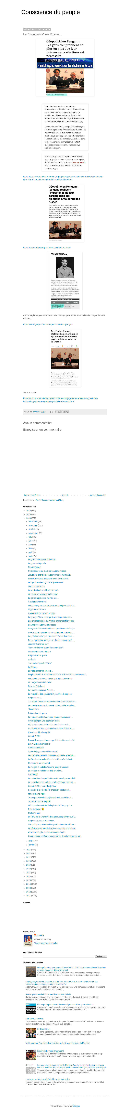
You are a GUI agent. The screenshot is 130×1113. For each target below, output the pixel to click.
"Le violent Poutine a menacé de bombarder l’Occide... (52, 702)
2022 (28, 853)
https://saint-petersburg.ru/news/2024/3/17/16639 (47, 247)
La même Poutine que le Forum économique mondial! (51, 778)
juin (30, 544)
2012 (28, 892)
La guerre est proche (37, 563)
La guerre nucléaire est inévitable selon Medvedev (48, 1079)
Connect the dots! (36, 748)
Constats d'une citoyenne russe (42, 613)
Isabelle (40, 935)
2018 (28, 869)
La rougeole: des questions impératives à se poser (50, 694)
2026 (28, 510)
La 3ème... (32, 667)
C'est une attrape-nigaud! (39, 763)
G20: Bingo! (33, 774)
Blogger (76, 1106)
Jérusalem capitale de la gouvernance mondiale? (49, 575)
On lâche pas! (34, 813)
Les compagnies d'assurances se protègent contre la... (52, 605)
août (31, 537)
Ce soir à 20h (34, 736)
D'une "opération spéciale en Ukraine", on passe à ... (51, 640)
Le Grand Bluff (43, 1029)
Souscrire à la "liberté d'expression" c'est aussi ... (49, 790)
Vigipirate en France (37, 609)
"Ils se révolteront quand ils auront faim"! (45, 648)
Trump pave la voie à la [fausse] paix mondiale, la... (50, 798)
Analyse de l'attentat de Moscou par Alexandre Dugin (51, 628)
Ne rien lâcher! (34, 567)
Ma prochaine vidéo (36, 794)
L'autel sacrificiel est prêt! (39, 732)
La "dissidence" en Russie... (40, 671)
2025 (28, 514)
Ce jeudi (31, 659)
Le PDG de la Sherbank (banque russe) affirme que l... (52, 817)
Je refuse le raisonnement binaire (42, 594)
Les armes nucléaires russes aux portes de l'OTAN (50, 678)
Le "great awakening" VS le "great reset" (45, 582)
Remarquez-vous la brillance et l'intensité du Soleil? (48, 994)
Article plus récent (32, 495)
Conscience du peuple (50, 12)
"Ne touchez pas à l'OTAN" (40, 663)
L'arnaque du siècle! (34, 1019)
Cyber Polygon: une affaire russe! (42, 751)
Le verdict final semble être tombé (43, 590)
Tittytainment (33, 709)
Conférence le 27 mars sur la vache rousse (47, 571)
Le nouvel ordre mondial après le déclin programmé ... (51, 782)
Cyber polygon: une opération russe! (44, 721)
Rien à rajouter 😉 (36, 809)
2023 (28, 849)
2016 (28, 876)
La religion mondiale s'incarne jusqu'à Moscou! (48, 767)
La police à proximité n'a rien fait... (43, 598)
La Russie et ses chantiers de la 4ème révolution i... (50, 759)
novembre (33, 525)
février (32, 841)
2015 (28, 880)
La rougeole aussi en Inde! (39, 682)
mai (30, 548)
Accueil (65, 495)
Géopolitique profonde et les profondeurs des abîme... (51, 824)
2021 (28, 857)
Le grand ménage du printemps (42, 559)
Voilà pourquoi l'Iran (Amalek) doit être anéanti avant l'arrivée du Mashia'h (58, 1043)
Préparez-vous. (34, 698)
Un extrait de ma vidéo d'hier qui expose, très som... (51, 632)
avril (31, 552)
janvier (32, 845)
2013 (28, 888)
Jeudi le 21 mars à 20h (38, 644)
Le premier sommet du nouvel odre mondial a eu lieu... (52, 705)
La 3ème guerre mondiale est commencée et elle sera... (52, 828)
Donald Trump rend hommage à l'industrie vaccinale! (51, 740)
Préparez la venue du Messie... (41, 821)
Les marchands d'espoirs (39, 744)
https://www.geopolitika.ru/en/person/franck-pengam (48, 324)
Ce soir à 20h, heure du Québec (42, 786)
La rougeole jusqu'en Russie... (41, 690)
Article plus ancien (98, 495)
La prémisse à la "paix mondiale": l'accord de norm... (51, 636)
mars (31, 556)
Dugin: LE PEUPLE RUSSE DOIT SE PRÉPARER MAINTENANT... (57, 675)
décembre (33, 521)
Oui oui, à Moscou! (36, 586)
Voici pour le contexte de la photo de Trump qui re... (50, 805)
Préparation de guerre (37, 655)
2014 (28, 884)
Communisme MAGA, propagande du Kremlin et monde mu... (55, 836)
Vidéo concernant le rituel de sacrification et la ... (49, 724)
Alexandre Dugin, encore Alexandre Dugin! (46, 832)
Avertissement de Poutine (39, 652)
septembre (34, 533)
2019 (28, 865)
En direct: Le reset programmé (50, 1051)
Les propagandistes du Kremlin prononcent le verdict (51, 621)
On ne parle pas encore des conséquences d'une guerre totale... (65, 1005)
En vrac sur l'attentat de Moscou (42, 625)
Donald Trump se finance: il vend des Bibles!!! (48, 579)
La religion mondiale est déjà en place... (45, 771)
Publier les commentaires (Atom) (50, 500)
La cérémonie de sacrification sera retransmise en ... (51, 728)
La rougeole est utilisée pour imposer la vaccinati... (50, 717)
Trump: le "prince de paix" (39, 801)
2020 (28, 861)
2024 (28, 518)
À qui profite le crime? (37, 602)
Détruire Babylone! (36, 686)
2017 (28, 873)
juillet (31, 541)
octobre (32, 529)
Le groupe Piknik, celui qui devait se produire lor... (50, 617)
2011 (28, 895)
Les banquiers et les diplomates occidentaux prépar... (51, 755)
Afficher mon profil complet (45, 943)
